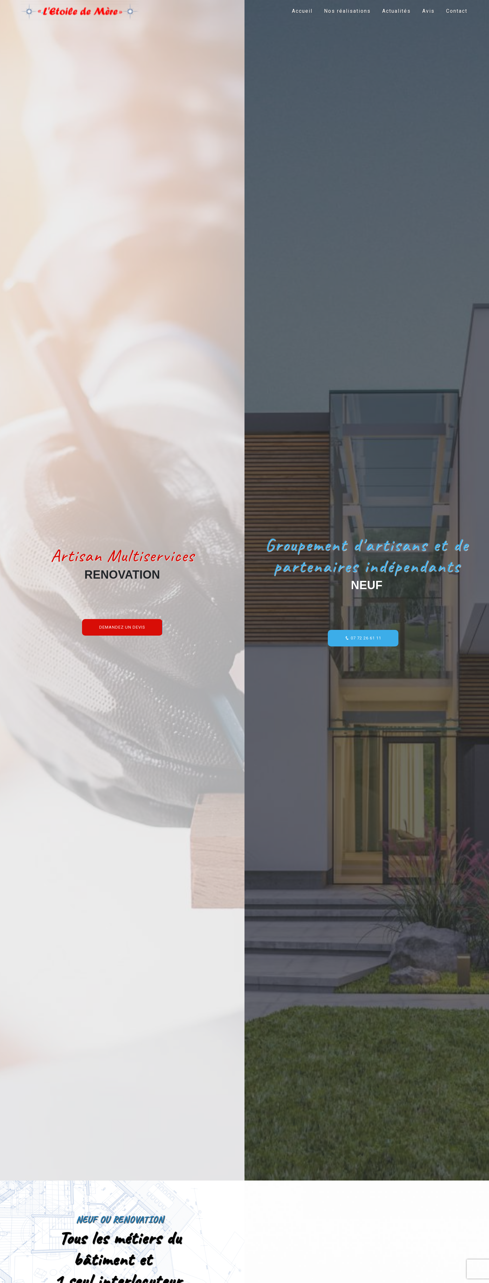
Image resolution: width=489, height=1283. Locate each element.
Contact (456, 11)
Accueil (302, 11)
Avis (428, 11)
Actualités (396, 11)
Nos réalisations (347, 11)
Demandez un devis (122, 627)
